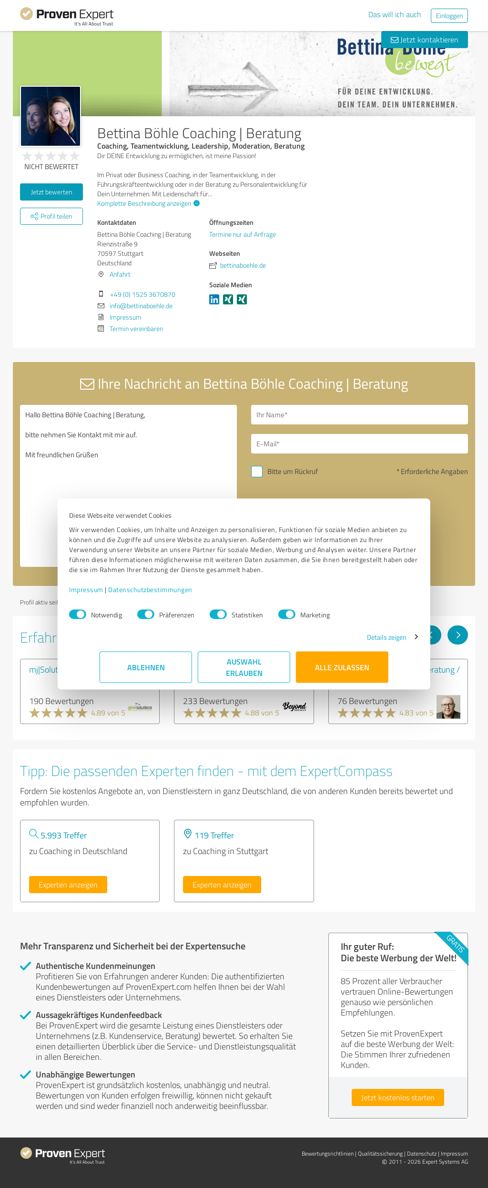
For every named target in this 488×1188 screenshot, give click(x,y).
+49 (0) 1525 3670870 (142, 294)
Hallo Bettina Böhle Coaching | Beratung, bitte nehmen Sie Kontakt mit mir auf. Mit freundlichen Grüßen (128, 486)
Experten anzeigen (68, 884)
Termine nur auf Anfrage (242, 234)
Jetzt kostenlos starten (398, 1097)
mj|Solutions (51, 669)
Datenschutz (422, 1153)
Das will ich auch (394, 14)
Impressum (117, 594)
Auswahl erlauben (244, 672)
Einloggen (449, 15)
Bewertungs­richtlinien (328, 1153)
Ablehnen (146, 671)
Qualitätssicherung (380, 1153)
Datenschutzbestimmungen (181, 594)
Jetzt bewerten (51, 191)
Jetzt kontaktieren (424, 39)
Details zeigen (356, 641)
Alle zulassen (342, 671)
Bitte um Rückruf (292, 471)
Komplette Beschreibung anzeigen (147, 203)
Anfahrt (120, 274)
